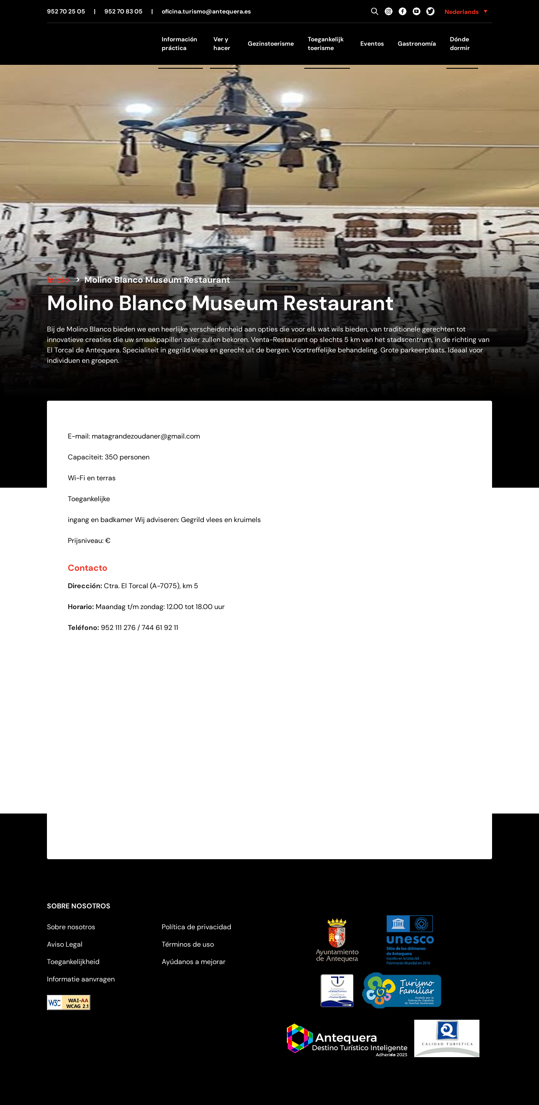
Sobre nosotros (71, 926)
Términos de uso (188, 944)
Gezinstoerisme (271, 43)
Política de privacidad (196, 926)
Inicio (58, 279)
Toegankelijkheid (73, 961)
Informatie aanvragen (81, 979)
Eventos (372, 43)
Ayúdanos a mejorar (194, 961)
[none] (466, 11)
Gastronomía (417, 43)
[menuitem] (466, 11)
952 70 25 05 (66, 11)
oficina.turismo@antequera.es (206, 11)
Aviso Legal (65, 944)
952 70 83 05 (123, 11)
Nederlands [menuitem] (462, 12)
